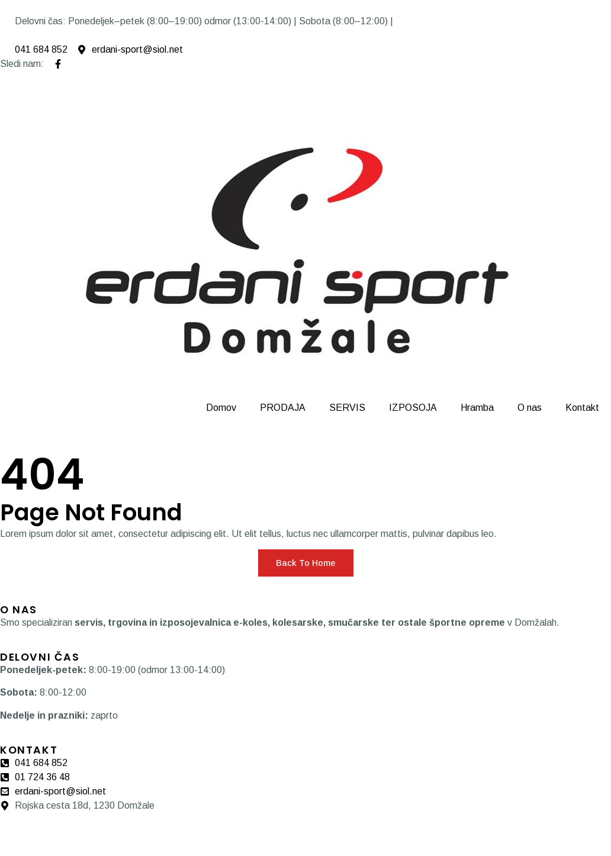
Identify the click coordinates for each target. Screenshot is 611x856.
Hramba (477, 408)
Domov (221, 408)
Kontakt (582, 408)
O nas (529, 408)
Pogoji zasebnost (118, 834)
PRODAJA (283, 408)
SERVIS (347, 408)
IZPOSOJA (413, 408)
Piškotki (58, 834)
